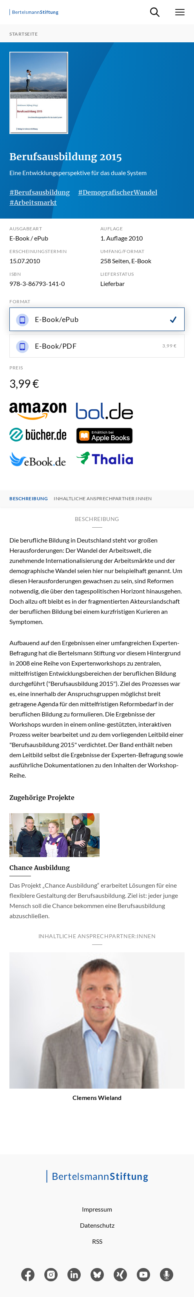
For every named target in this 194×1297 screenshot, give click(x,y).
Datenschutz (97, 1225)
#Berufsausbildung (39, 192)
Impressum (97, 1209)
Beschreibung (28, 498)
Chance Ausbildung (39, 868)
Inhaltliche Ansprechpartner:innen (103, 498)
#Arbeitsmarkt (33, 202)
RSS (97, 1241)
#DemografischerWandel (117, 192)
